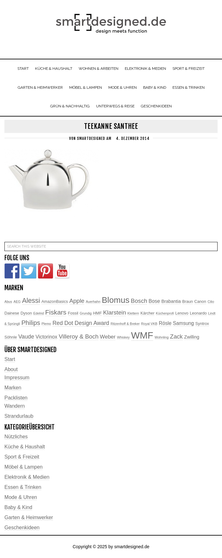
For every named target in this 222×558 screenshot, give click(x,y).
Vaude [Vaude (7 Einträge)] (26, 336)
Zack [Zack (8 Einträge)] (176, 336)
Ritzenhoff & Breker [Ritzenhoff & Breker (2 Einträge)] (125, 324)
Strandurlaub (18, 416)
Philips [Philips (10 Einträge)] (30, 322)
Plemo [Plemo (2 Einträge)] (46, 324)
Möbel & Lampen (23, 467)
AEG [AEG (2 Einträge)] (17, 301)
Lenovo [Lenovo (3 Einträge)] (182, 313)
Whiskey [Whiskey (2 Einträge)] (123, 337)
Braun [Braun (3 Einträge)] (187, 301)
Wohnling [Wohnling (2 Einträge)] (162, 337)
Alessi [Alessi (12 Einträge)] (31, 300)
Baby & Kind (18, 507)
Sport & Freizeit (21, 456)
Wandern (14, 406)
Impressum (16, 377)
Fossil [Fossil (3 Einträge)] (73, 313)
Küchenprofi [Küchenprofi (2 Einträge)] (165, 313)
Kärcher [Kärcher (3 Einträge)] (147, 313)
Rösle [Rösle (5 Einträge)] (165, 323)
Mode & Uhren (20, 497)
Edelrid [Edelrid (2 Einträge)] (38, 313)
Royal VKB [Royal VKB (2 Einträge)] (149, 324)
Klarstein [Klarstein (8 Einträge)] (114, 312)
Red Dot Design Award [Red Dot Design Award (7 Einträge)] (80, 323)
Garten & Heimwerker (28, 517)
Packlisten (15, 397)
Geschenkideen (21, 527)
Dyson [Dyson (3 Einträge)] (26, 313)
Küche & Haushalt (24, 446)
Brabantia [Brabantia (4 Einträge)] (171, 301)
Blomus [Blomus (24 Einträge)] (115, 300)
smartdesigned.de (111, 24)
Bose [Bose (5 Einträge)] (154, 301)
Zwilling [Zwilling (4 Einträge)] (191, 336)
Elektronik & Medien (26, 477)
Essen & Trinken (22, 487)
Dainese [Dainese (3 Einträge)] (11, 313)
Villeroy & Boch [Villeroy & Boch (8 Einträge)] (79, 336)
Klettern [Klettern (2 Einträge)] (133, 313)
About (11, 369)
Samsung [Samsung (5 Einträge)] (183, 323)
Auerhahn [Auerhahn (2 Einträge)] (93, 301)
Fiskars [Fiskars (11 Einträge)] (55, 312)
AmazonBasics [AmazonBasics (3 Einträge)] (54, 301)
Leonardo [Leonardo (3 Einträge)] (198, 313)
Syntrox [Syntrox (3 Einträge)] (202, 323)
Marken (12, 387)
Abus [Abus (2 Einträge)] (8, 301)
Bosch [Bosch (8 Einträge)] (139, 300)
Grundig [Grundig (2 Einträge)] (86, 313)
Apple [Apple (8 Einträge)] (77, 300)
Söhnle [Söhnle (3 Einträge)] (10, 337)
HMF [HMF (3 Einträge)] (97, 313)
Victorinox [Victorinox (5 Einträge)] (46, 336)
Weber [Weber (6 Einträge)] (108, 337)
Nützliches (16, 436)
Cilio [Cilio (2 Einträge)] (210, 301)
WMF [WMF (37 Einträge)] (142, 335)
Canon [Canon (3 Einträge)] (200, 301)
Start (9, 359)
